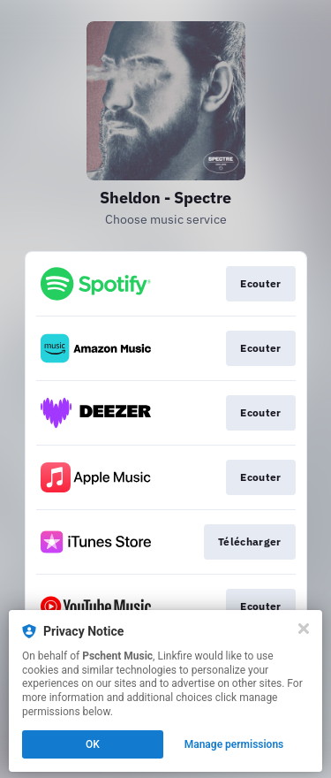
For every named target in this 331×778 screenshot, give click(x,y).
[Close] (304, 628)
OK (93, 744)
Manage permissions (234, 744)
